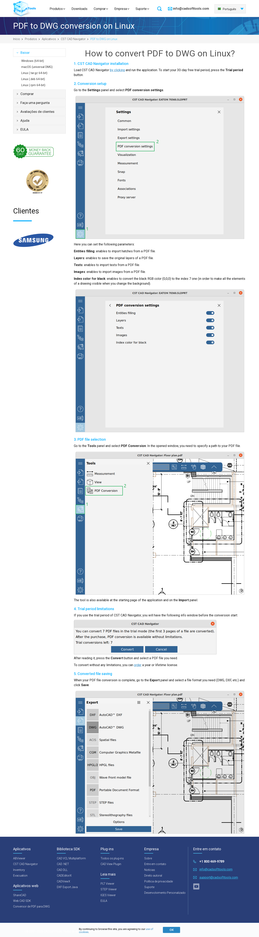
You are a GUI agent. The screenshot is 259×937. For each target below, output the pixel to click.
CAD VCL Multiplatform (71, 858)
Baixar (25, 53)
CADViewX (63, 881)
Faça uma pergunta (35, 103)
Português (227, 9)
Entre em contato (155, 864)
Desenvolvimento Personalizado (165, 892)
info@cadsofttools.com (191, 9)
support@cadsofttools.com (218, 877)
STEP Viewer (109, 889)
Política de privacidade (158, 881)
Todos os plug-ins (112, 858)
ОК (172, 930)
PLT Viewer (107, 883)
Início (16, 39)
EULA (24, 129)
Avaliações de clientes (37, 112)
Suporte (141, 9)
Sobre (148, 858)
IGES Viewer (108, 895)
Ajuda (24, 120)
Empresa (120, 9)
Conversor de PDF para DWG (31, 906)
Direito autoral (153, 875)
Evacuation (20, 875)
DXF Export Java (67, 887)
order (137, 665)
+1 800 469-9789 (211, 861)
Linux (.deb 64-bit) (33, 79)
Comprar (100, 9)
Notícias (149, 870)
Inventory (19, 870)
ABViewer (19, 858)
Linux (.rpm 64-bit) (33, 85)
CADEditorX (64, 875)
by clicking (117, 70)
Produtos (56, 9)
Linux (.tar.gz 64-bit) (34, 73)
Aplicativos (49, 39)
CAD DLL (62, 870)
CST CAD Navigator (73, 39)
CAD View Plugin (111, 864)
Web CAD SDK (22, 900)
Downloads (79, 9)
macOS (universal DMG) (37, 67)
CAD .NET (63, 864)
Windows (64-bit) (32, 61)
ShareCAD (19, 895)
